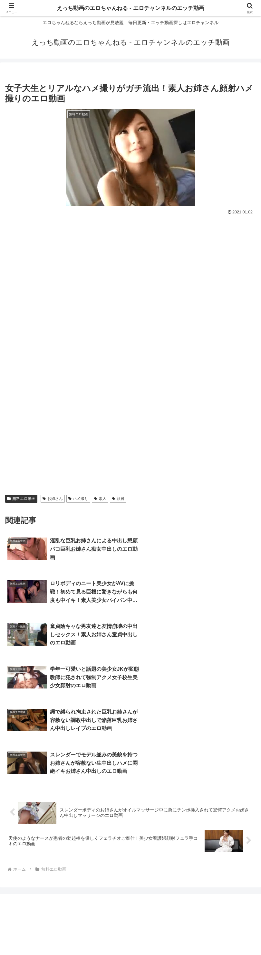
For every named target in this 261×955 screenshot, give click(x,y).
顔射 (118, 498)
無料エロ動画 (21, 498)
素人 (100, 498)
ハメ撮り (78, 498)
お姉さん (53, 498)
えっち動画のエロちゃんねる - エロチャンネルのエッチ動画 (130, 8)
